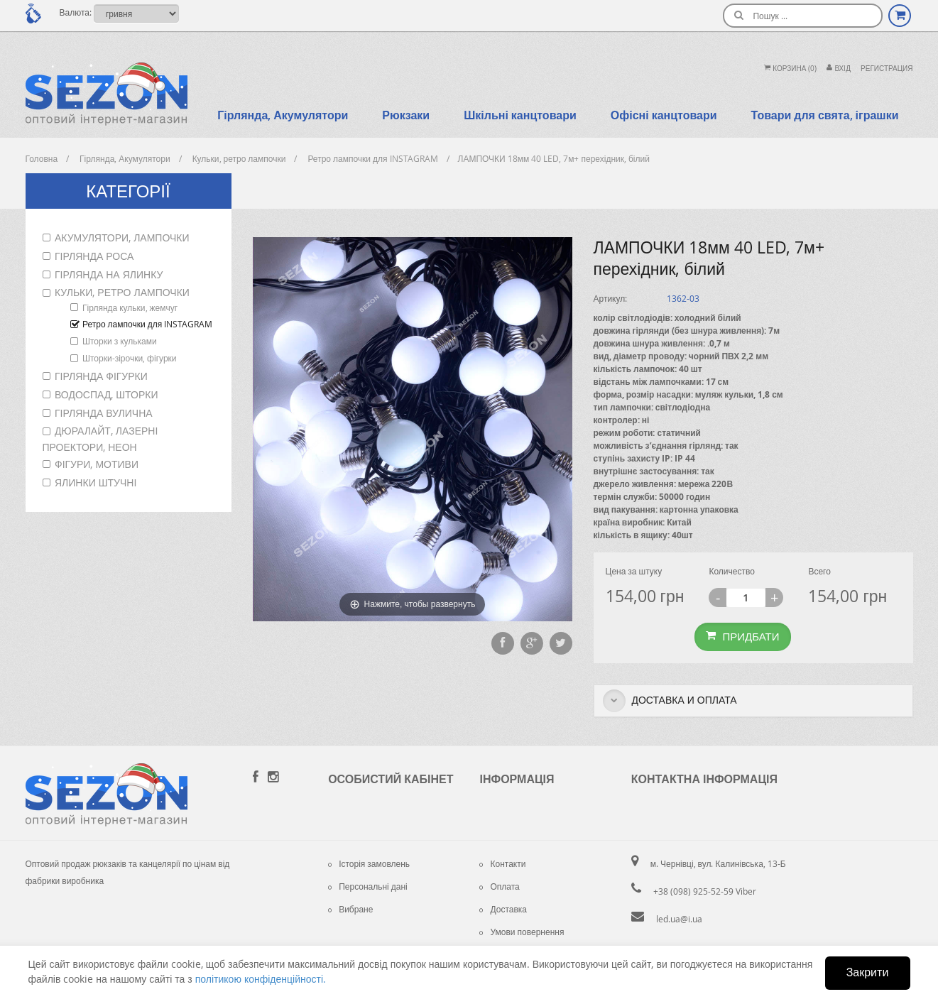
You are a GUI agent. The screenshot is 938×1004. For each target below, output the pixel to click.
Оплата (499, 886)
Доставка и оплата (670, 700)
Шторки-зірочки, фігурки (129, 358)
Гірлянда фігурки (101, 376)
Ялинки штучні (95, 482)
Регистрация (886, 68)
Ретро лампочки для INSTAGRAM (147, 323)
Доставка (503, 909)
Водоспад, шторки (106, 394)
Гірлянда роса (94, 256)
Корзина (790, 68)
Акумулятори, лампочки (122, 237)
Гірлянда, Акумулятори (282, 115)
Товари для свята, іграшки (825, 115)
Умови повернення (521, 931)
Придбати (743, 636)
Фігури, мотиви (96, 464)
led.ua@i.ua (679, 918)
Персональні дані (368, 886)
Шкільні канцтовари (520, 115)
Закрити (867, 972)
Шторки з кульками (119, 341)
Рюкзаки (406, 115)
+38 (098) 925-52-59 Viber (704, 891)
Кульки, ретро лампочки (122, 292)
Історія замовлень (369, 863)
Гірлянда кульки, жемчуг (130, 307)
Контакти (502, 863)
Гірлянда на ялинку (109, 274)
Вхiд (839, 68)
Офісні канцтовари (664, 115)
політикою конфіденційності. (260, 979)
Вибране (350, 909)
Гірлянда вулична (104, 413)
